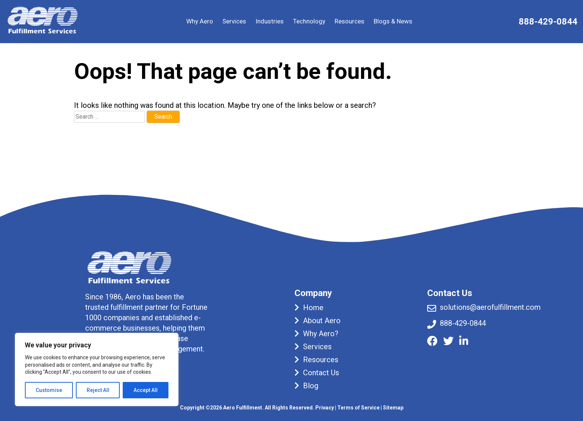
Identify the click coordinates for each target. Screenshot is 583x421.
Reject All (98, 390)
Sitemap (393, 408)
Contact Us (321, 372)
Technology (309, 21)
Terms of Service (358, 408)
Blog (310, 385)
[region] (96, 369)
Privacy (324, 408)
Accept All (145, 390)
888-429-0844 (548, 21)
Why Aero (199, 21)
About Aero (322, 320)
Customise (49, 390)
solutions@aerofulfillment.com (490, 307)
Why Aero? (320, 333)
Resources (349, 21)
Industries (269, 21)
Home (313, 307)
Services (234, 21)
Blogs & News (393, 21)
